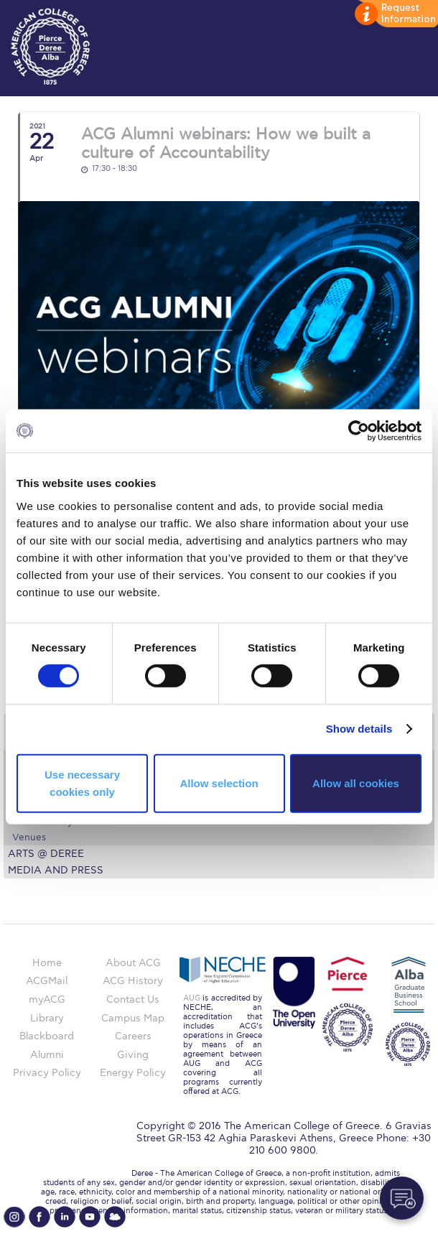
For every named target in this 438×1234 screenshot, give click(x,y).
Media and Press (55, 870)
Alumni (47, 1055)
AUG (191, 998)
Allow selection (219, 783)
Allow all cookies (355, 783)
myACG (47, 999)
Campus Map (132, 1018)
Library (47, 1018)
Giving (133, 1055)
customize (395, 14)
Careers (133, 1036)
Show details (359, 729)
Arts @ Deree (46, 854)
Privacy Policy (47, 1073)
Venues (29, 837)
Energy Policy (133, 1073)
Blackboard (46, 1036)
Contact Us (132, 999)
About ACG (133, 963)
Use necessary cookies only (82, 783)
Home (47, 963)
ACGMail (46, 981)
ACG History (133, 981)
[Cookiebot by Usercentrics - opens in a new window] (358, 431)
